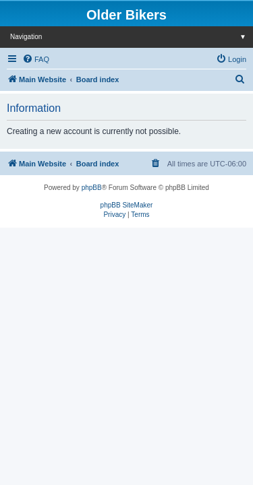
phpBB (92, 187)
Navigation (131, 36)
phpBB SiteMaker (127, 205)
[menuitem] (35, 59)
